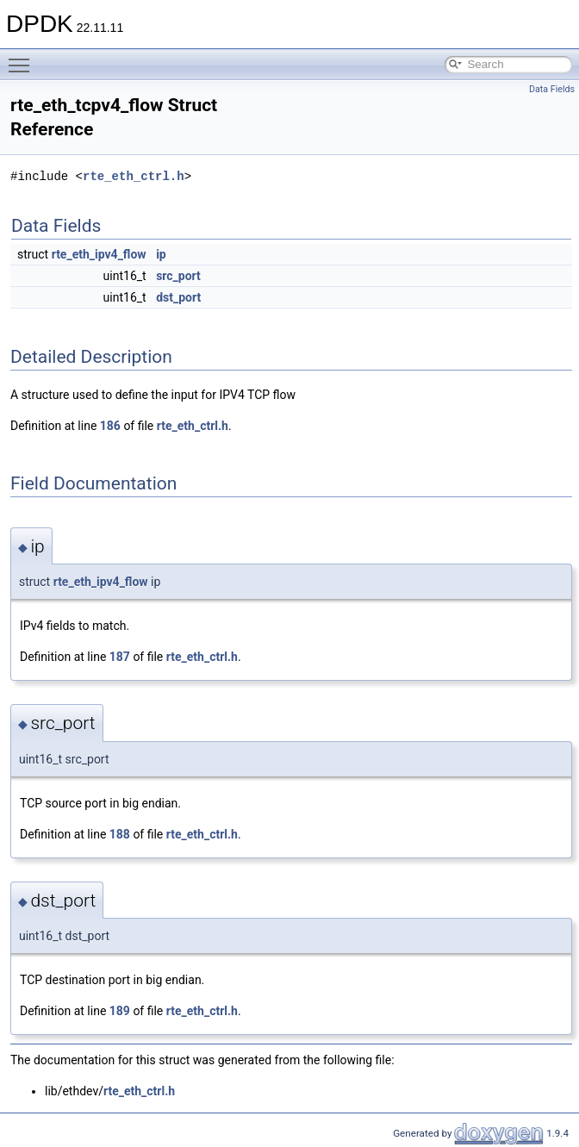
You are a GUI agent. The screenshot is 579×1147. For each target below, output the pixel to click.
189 (119, 1011)
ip (161, 254)
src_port (178, 276)
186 (110, 426)
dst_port (178, 297)
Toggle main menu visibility (23, 57)
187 (119, 657)
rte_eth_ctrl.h (133, 176)
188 (119, 834)
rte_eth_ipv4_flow (99, 254)
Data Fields (552, 89)
